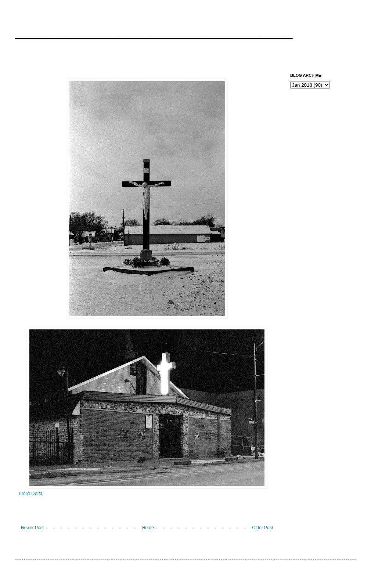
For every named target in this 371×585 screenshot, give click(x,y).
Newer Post (32, 527)
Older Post (262, 527)
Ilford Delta (31, 493)
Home (148, 527)
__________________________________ (153, 31)
